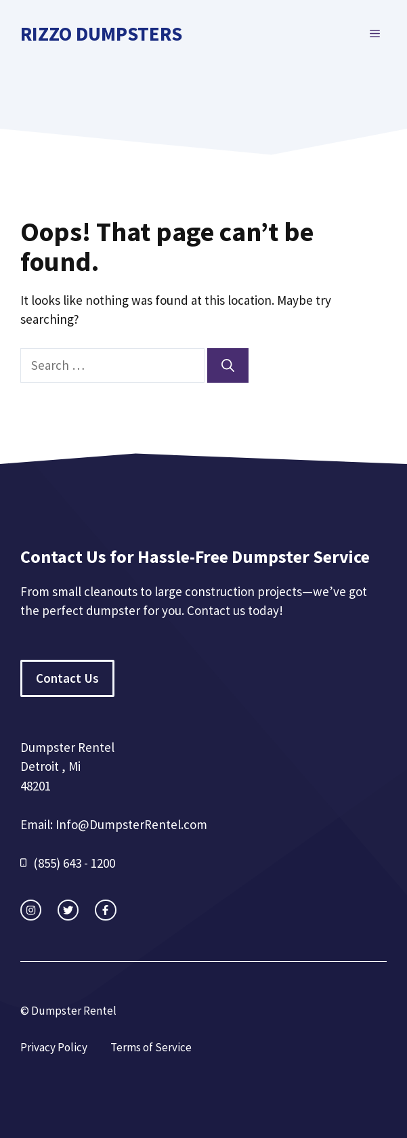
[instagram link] (30, 910)
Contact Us (67, 678)
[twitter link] (68, 910)
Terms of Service (151, 1047)
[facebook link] (105, 910)
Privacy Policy (53, 1047)
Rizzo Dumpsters (101, 33)
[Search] (228, 365)
